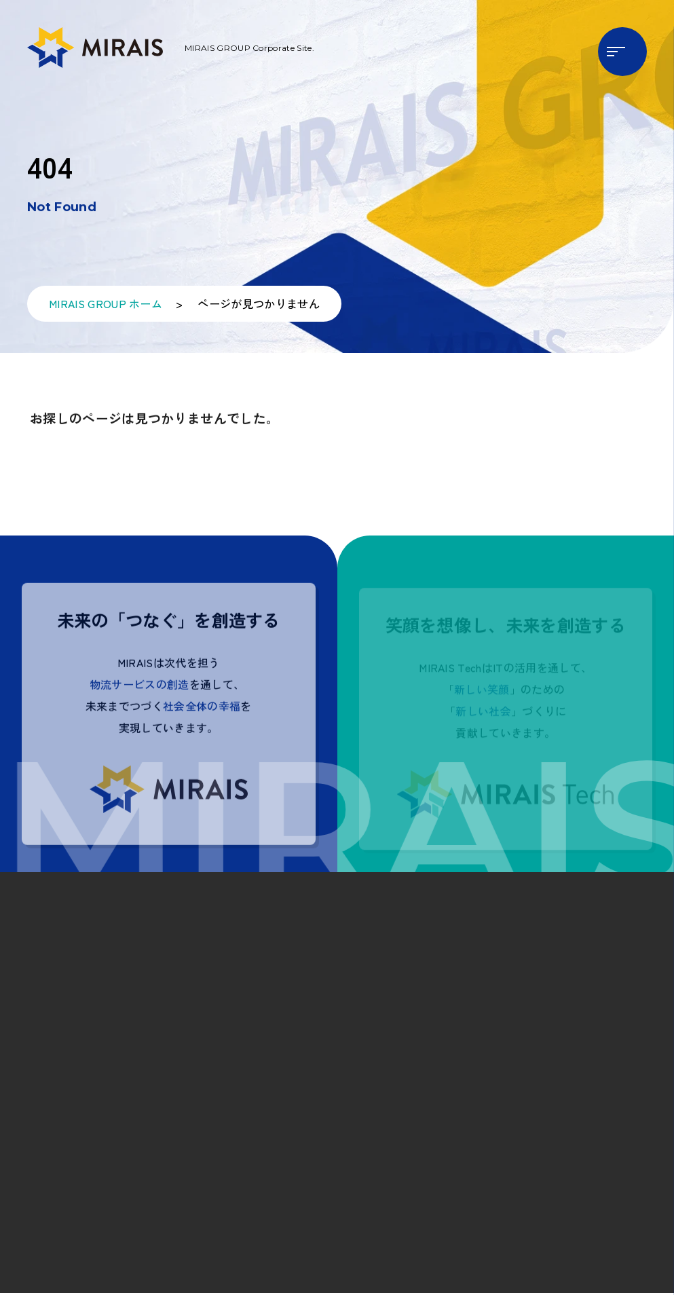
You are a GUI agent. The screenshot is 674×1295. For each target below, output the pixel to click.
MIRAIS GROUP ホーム (105, 307)
